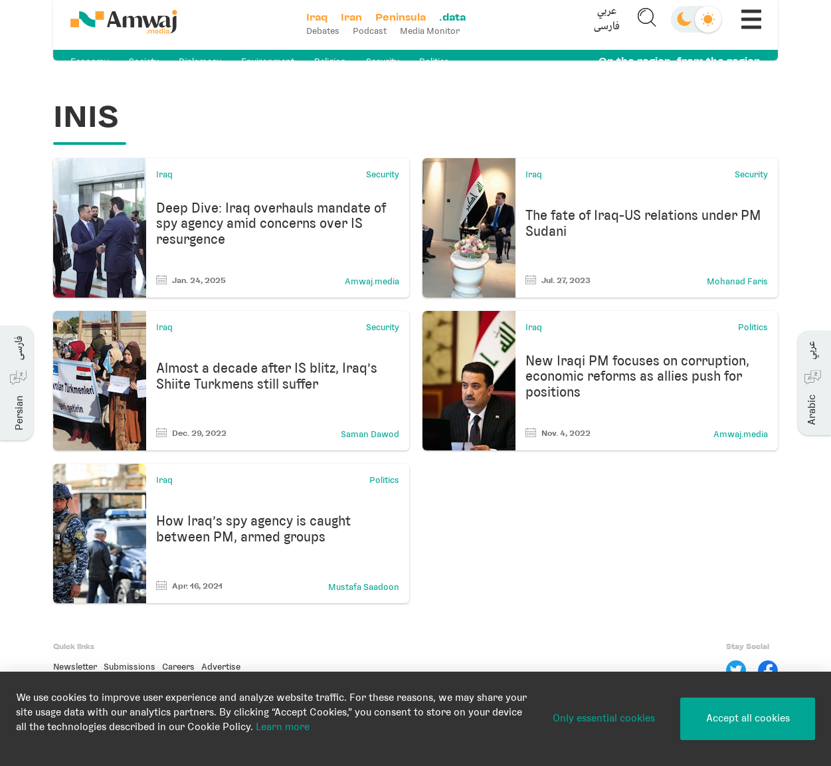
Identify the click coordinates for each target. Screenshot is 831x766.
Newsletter (75, 667)
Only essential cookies (604, 718)
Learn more (283, 727)
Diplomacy (200, 61)
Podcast (374, 31)
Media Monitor (434, 31)
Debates (327, 31)
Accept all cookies (748, 718)
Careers (178, 667)
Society (144, 61)
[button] (603, 24)
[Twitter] (736, 670)
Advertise (220, 667)
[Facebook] (768, 670)
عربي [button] (602, 17)
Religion (330, 61)
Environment (267, 61)
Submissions (129, 667)
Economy (89, 61)
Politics (434, 61)
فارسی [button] (603, 32)
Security (382, 61)
